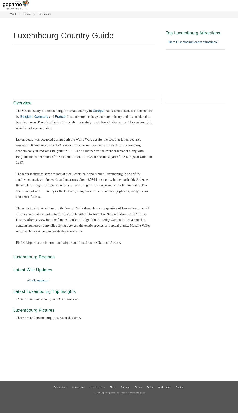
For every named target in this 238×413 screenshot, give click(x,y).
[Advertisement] (84, 72)
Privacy (151, 387)
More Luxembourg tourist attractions (193, 42)
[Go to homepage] (16, 6)
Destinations (60, 387)
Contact (180, 387)
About (113, 387)
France (60, 116)
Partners (125, 387)
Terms (138, 387)
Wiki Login (164, 387)
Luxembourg (44, 14)
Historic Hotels (97, 387)
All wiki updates (37, 280)
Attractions (78, 387)
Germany (41, 116)
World (13, 14)
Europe (27, 14)
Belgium (26, 116)
